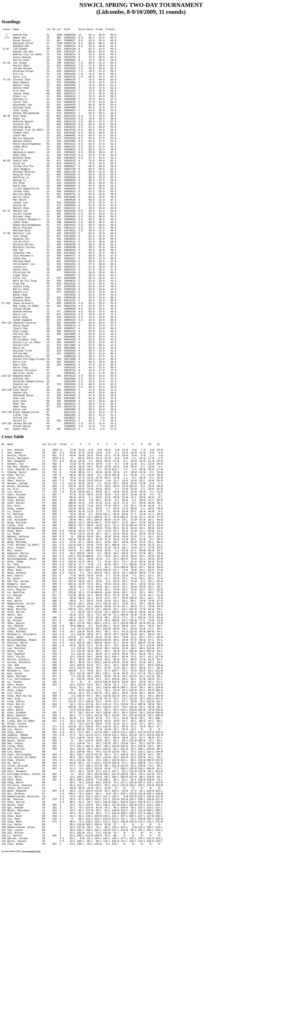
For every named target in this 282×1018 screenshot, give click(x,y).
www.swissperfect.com (30, 1012)
